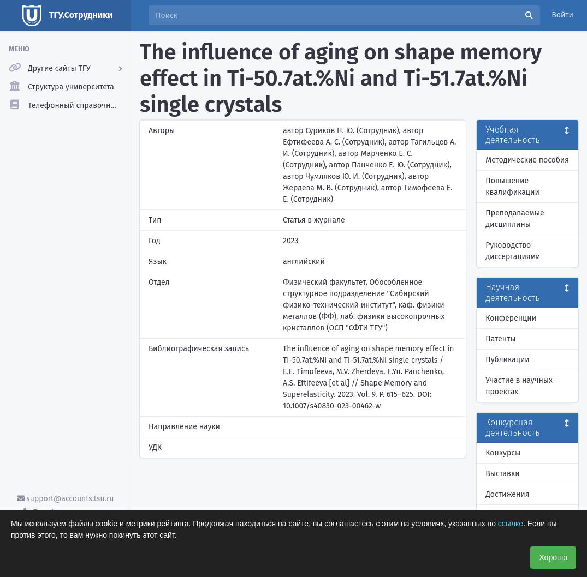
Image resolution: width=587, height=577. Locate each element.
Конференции (510, 318)
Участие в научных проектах (519, 386)
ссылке (510, 523)
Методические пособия (527, 160)
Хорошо (553, 557)
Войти (562, 15)
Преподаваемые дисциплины (514, 218)
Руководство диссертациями (512, 251)
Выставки (502, 473)
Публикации (507, 359)
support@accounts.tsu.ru (65, 498)
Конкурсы (502, 453)
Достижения (507, 494)
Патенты (500, 339)
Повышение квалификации (512, 186)
